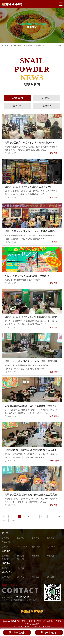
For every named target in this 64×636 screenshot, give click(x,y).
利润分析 (20, 556)
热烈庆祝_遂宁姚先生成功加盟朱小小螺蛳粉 (27, 276)
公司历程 (35, 538)
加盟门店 (6, 563)
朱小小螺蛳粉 (16, 46)
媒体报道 (17, 106)
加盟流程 (5, 559)
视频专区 (46, 106)
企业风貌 (20, 538)
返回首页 (57, 46)
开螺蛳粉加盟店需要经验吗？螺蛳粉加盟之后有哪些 (31, 450)
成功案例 (5, 568)
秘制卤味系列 (37, 547)
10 (59, 516)
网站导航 (37, 626)
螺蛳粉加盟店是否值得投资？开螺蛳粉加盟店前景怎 (31, 494)
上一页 (13, 516)
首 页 (5, 516)
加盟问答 (20, 559)
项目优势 (5, 556)
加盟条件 (35, 556)
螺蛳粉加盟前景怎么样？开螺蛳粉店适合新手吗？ (29, 187)
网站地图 (46, 626)
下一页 (4, 520)
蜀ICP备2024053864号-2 (23, 626)
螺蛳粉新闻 (40, 46)
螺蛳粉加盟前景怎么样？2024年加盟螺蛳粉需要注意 (31, 317)
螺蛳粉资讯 (28, 46)
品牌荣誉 (50, 538)
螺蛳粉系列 (6, 547)
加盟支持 (50, 556)
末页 (13, 520)
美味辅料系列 (52, 547)
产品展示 (6, 542)
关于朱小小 (7, 533)
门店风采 (20, 568)
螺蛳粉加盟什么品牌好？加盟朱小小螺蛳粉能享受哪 (31, 361)
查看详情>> (54, 153)
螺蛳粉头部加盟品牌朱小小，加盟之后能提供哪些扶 (31, 231)
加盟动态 (46, 97)
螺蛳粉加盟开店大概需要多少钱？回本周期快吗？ (29, 142)
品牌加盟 (6, 551)
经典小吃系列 (22, 547)
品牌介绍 (5, 538)
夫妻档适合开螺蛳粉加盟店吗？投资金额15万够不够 (31, 405)
